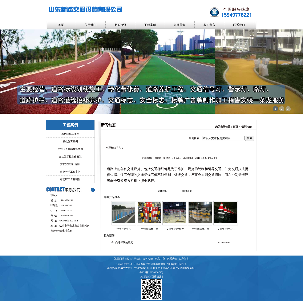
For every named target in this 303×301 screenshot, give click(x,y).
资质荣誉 (180, 25)
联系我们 (239, 25)
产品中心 (160, 258)
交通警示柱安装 (226, 229)
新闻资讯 (120, 25)
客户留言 (209, 25)
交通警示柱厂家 (149, 229)
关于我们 (91, 25)
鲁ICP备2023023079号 (152, 272)
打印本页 (187, 190)
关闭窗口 (163, 190)
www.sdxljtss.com (68, 220)
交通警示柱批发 (175, 229)
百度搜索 (157, 276)
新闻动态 (148, 258)
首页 (61, 25)
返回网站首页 (121, 258)
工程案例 (150, 25)
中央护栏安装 (124, 229)
